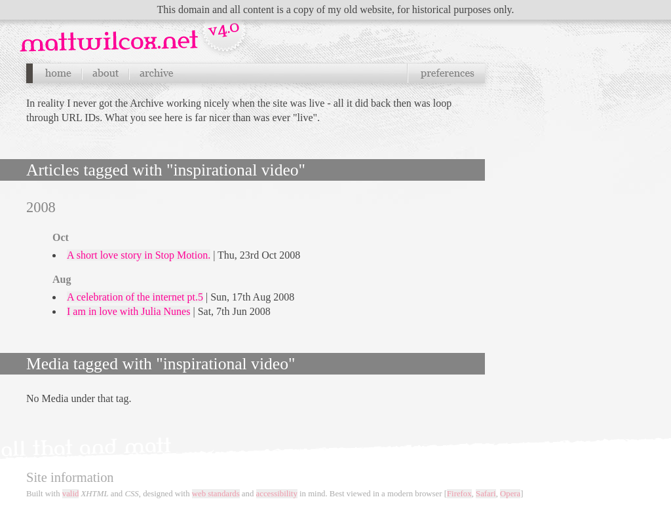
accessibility (276, 493)
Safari (486, 493)
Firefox (459, 493)
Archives (155, 73)
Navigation (134, 32)
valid (70, 493)
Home (58, 73)
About (105, 73)
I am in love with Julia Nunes (128, 311)
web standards (216, 493)
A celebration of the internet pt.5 (135, 297)
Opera (510, 493)
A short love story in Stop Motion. (138, 255)
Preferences (446, 73)
